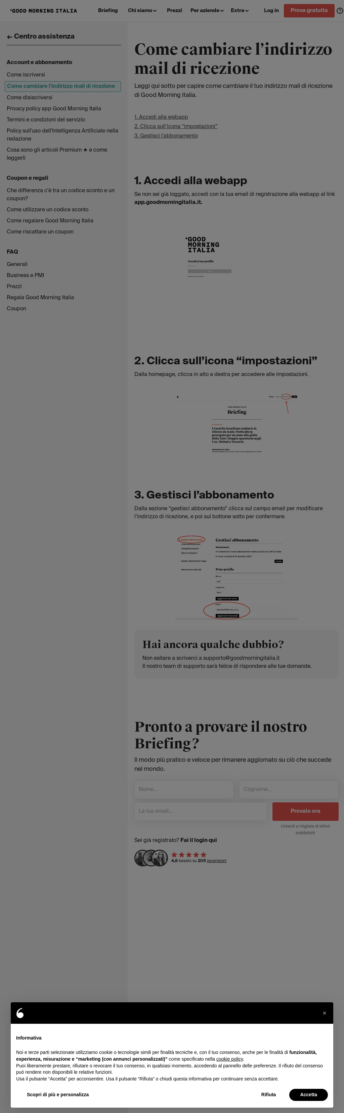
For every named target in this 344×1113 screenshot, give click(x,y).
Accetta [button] (308, 1094)
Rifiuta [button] (268, 1094)
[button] (324, 1013)
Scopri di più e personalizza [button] (58, 1094)
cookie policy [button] (229, 1059)
